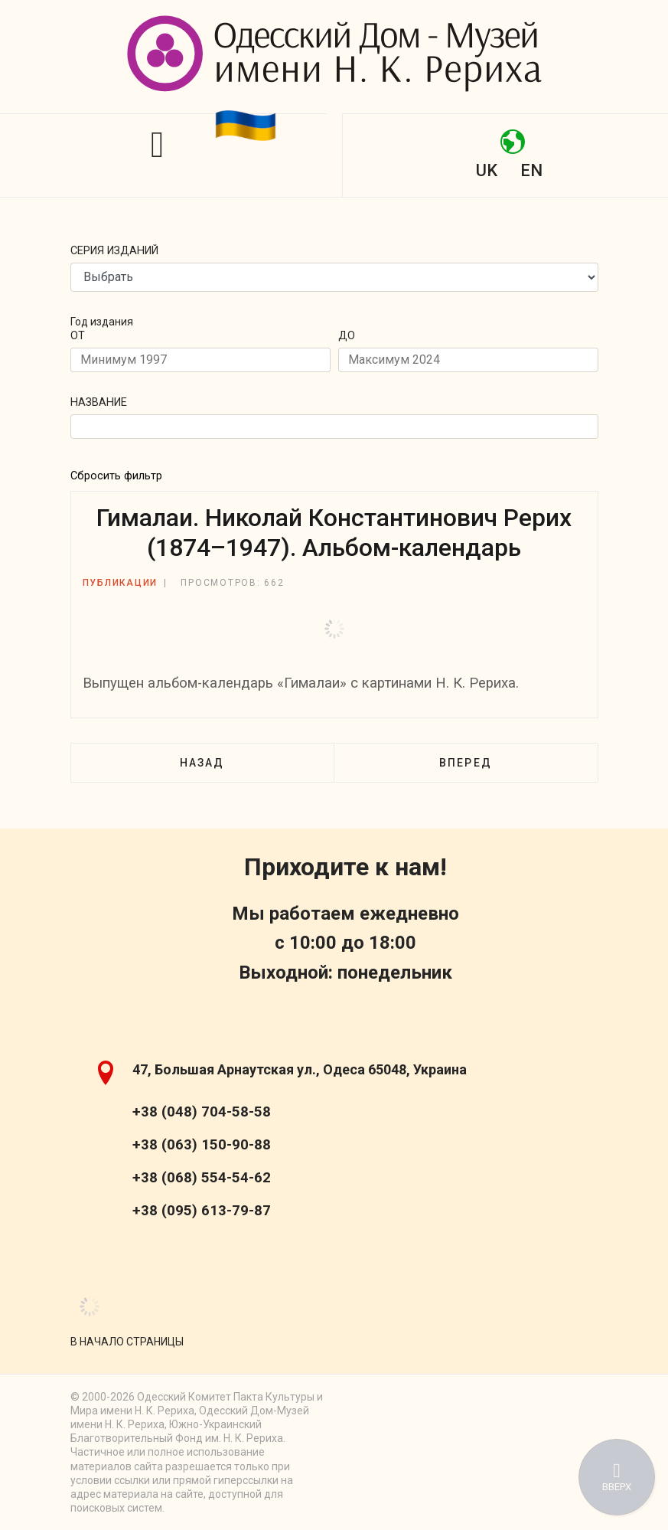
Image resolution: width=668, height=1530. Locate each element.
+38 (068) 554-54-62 (201, 1177)
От (77, 335)
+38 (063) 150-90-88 (201, 1144)
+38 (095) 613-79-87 (201, 1210)
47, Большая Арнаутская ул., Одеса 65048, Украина (299, 1069)
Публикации (120, 582)
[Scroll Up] (127, 1341)
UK (486, 170)
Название (98, 402)
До (346, 335)
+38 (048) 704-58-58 (201, 1111)
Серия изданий (114, 250)
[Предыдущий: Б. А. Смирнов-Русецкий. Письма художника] (202, 763)
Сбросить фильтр (116, 475)
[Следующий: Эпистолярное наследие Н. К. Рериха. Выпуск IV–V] (465, 763)
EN (531, 170)
